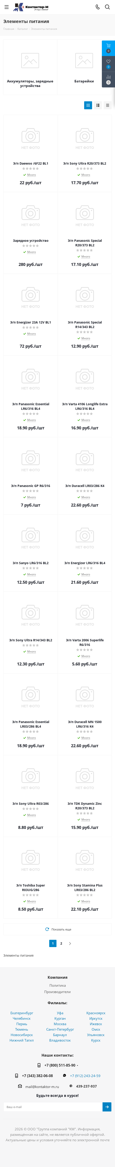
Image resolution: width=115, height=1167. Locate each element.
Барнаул (60, 1034)
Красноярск (95, 1013)
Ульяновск (96, 1034)
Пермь (21, 1024)
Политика (57, 985)
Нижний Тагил (22, 1040)
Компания (57, 977)
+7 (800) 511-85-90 (59, 1065)
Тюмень (21, 1029)
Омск (96, 1029)
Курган (60, 1018)
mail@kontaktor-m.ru (42, 1086)
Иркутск (96, 1018)
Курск (95, 1040)
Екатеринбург (21, 1013)
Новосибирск (22, 1034)
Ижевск (96, 1024)
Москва (60, 1024)
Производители (57, 991)
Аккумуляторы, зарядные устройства (30, 83)
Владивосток (60, 1040)
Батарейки (84, 81)
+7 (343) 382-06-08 (37, 1075)
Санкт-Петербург (60, 1029)
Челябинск (22, 1018)
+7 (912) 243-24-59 (85, 1075)
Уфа (60, 1013)
